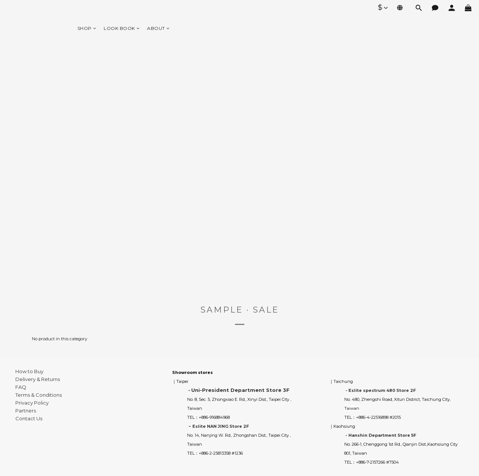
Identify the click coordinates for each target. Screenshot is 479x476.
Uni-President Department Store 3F (240, 390)
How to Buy (29, 371)
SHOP (87, 28)
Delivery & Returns (37, 379)
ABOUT (158, 28)
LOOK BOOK (122, 28)
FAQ (20, 387)
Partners (25, 411)
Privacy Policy (32, 403)
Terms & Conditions (38, 395)
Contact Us (28, 418)
